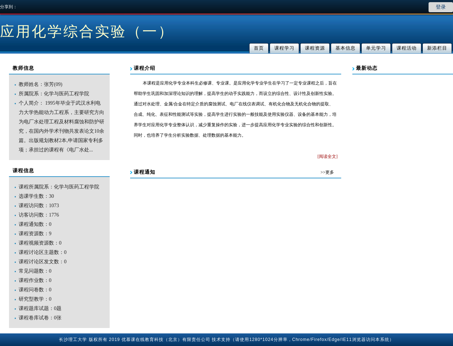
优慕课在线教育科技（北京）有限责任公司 (166, 339)
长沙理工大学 (73, 339)
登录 (441, 7)
